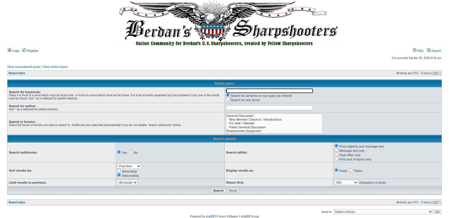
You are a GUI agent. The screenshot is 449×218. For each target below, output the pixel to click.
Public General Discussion (274, 127)
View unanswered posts (23, 66)
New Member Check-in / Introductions (274, 119)
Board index (17, 73)
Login (14, 50)
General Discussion (274, 116)
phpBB (210, 216)
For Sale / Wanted (274, 123)
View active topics (55, 66)
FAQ (418, 50)
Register (30, 50)
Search (434, 50)
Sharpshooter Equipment (274, 131)
